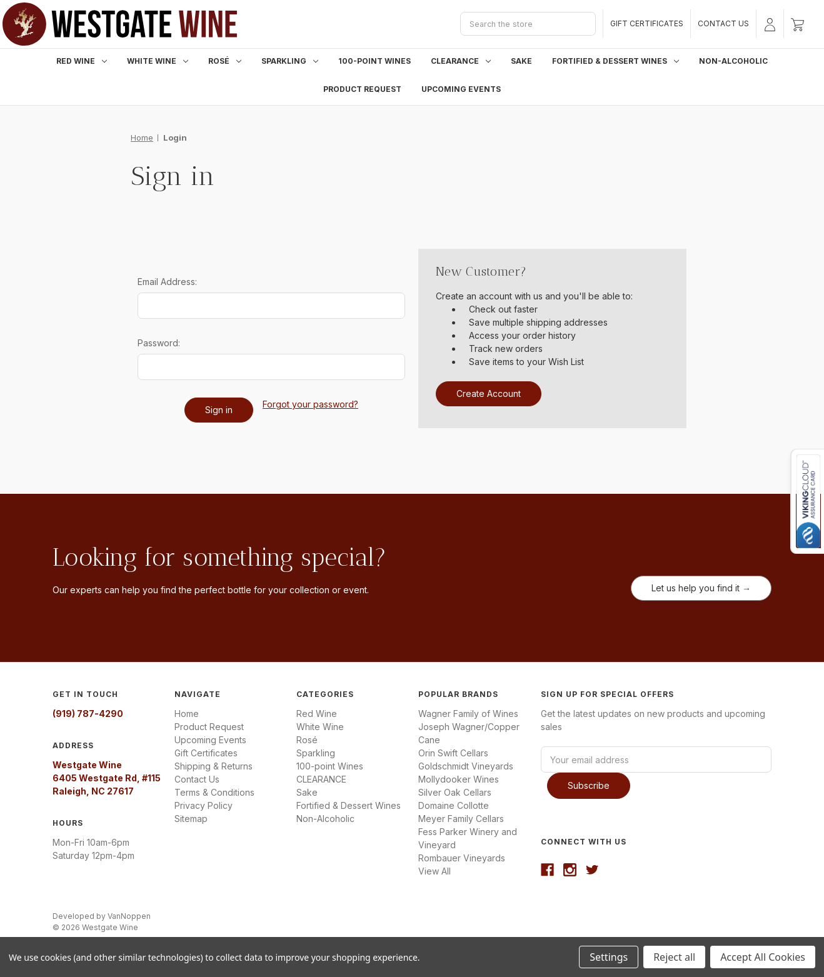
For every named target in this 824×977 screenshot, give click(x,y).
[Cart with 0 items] (797, 23)
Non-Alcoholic (733, 61)
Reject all (674, 957)
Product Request (362, 89)
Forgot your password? (310, 404)
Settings (609, 957)
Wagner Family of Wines (468, 713)
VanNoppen (129, 916)
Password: (159, 343)
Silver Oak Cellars (454, 792)
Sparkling (289, 61)
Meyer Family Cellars (461, 818)
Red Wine (81, 61)
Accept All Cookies (762, 957)
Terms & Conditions (214, 792)
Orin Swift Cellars (453, 753)
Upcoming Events (461, 89)
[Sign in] (769, 23)
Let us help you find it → (701, 588)
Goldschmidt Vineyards (465, 766)
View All (434, 871)
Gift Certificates (646, 23)
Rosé (224, 61)
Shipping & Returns (213, 766)
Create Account (488, 393)
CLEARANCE (461, 61)
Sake (521, 61)
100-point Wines (374, 61)
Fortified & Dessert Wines (615, 61)
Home (186, 713)
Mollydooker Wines (458, 779)
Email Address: (167, 281)
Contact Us (723, 23)
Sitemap (191, 818)
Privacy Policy (203, 805)
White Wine (157, 61)
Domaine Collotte (453, 805)
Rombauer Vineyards (461, 858)
